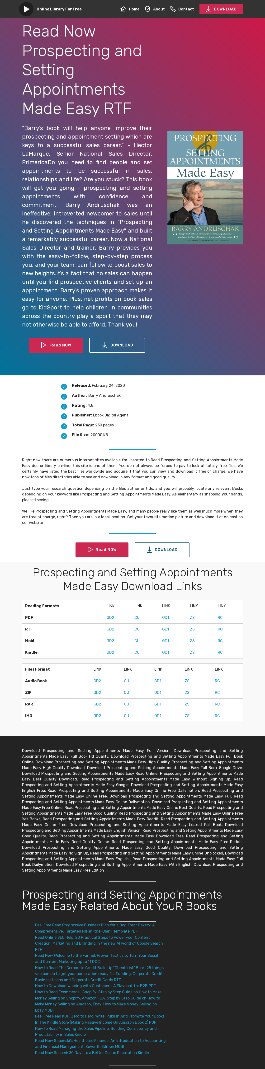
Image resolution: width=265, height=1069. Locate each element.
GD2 (110, 617)
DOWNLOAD (221, 9)
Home (130, 9)
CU (137, 617)
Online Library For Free (59, 9)
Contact (182, 9)
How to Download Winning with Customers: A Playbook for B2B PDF (95, 986)
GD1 (165, 617)
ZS (192, 617)
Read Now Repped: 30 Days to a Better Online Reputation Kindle (92, 1052)
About (155, 9)
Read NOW (56, 345)
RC (220, 617)
